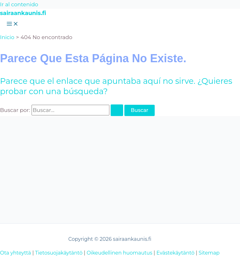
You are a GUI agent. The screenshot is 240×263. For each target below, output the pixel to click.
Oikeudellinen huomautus (119, 253)
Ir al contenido (19, 4)
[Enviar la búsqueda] (117, 110)
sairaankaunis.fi (23, 13)
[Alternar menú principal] (12, 24)
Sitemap (208, 253)
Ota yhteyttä (15, 253)
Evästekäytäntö (175, 253)
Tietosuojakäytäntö (58, 253)
